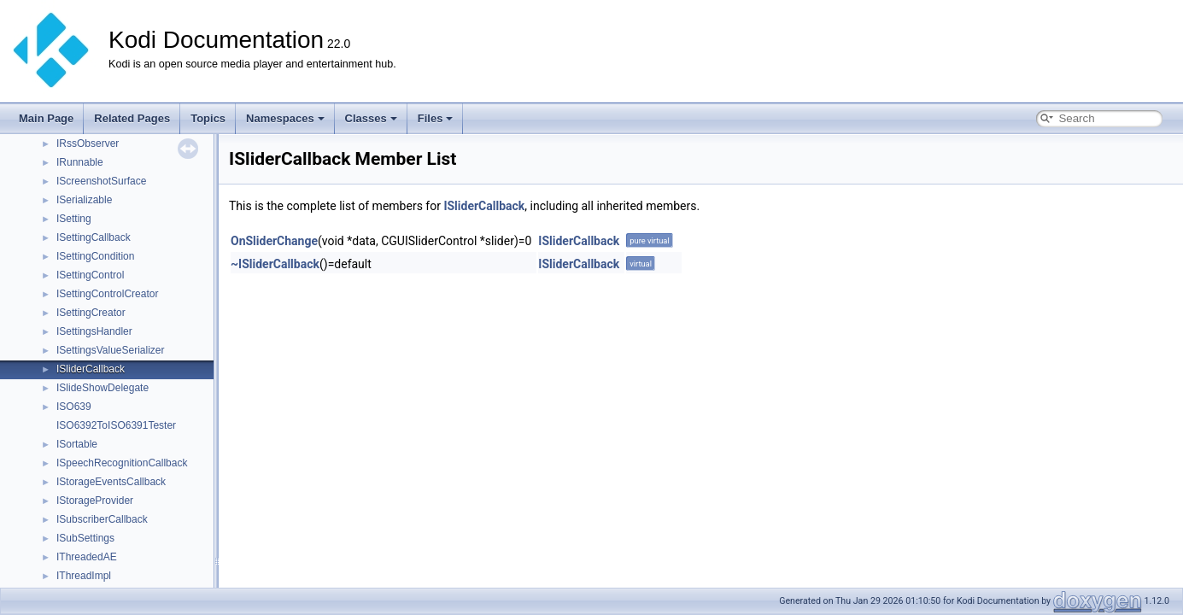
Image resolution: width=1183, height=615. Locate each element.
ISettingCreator (91, 313)
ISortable (76, 444)
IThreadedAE (86, 557)
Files (436, 118)
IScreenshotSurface (101, 181)
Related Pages (132, 118)
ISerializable (84, 200)
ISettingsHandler (94, 331)
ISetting (73, 219)
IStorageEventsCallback (111, 482)
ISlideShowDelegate (102, 388)
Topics (207, 118)
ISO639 (73, 407)
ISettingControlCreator (107, 294)
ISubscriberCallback (102, 519)
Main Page (46, 118)
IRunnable (79, 162)
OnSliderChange (274, 241)
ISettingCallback (93, 237)
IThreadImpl (83, 576)
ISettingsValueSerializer (110, 350)
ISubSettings (85, 538)
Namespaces (285, 118)
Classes (371, 118)
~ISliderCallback (275, 264)
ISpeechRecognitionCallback (121, 463)
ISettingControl (90, 275)
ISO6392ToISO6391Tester (116, 425)
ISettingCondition (95, 256)
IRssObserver (87, 143)
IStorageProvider (94, 501)
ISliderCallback (90, 369)
